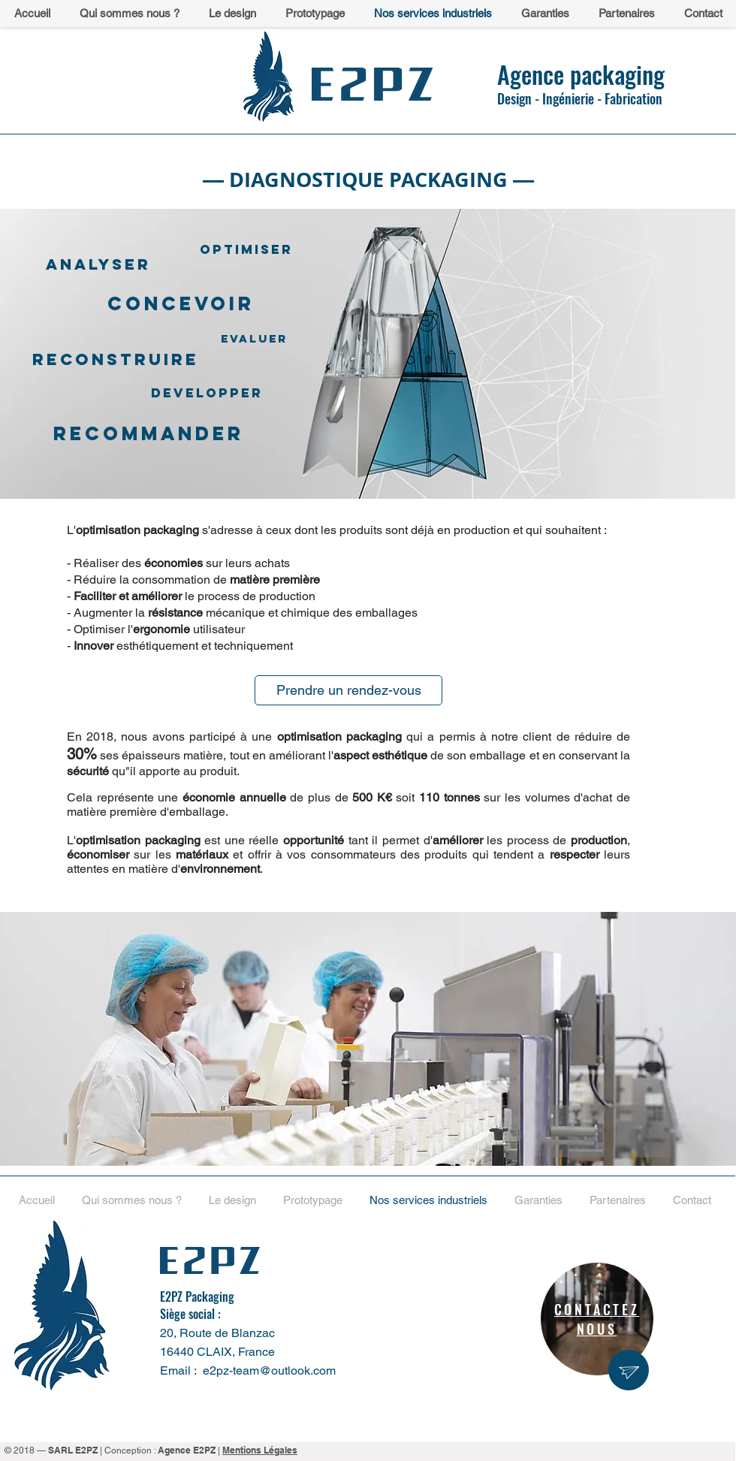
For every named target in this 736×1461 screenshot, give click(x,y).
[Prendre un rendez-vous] (348, 690)
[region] (597, 1319)
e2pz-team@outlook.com (269, 1370)
